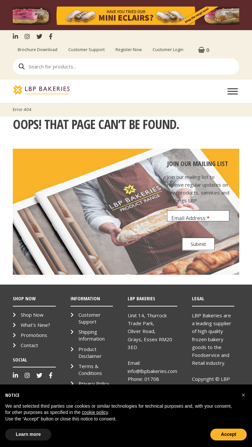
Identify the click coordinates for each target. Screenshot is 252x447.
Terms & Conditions (90, 369)
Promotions (34, 335)
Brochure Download (37, 49)
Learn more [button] (28, 434)
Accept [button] (228, 434)
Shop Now (32, 314)
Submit (198, 244)
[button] (243, 395)
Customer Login (168, 49)
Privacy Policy (93, 383)
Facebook (51, 36)
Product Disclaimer (90, 352)
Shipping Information (91, 335)
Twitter (39, 36)
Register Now (129, 49)
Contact (29, 345)
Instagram (27, 36)
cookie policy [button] (95, 412)
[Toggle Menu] (232, 91)
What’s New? (35, 325)
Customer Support (86, 49)
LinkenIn (17, 36)
